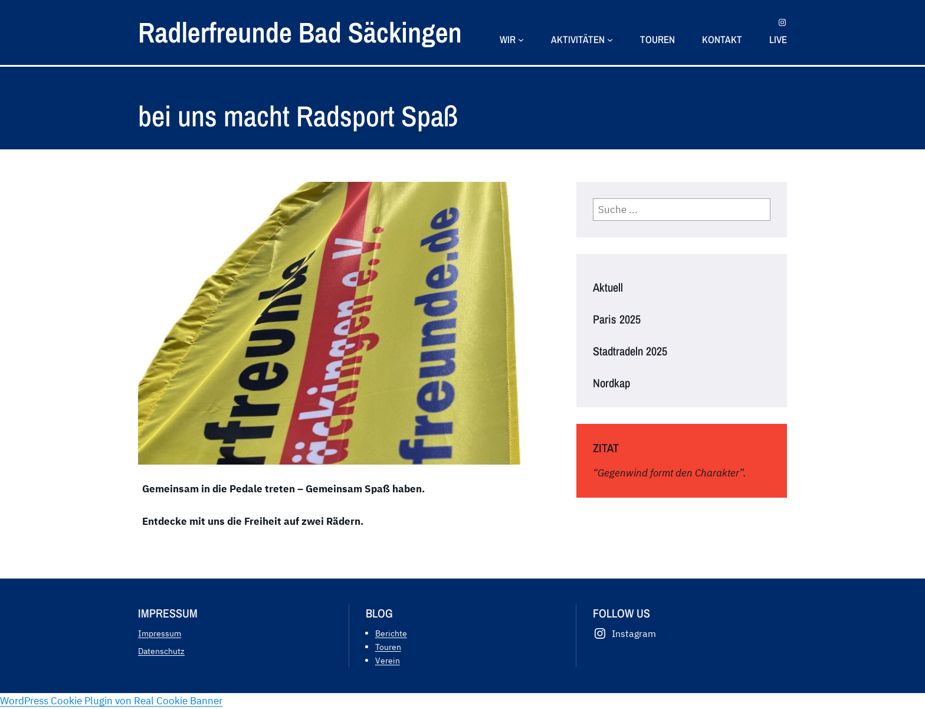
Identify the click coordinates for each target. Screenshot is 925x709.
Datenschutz (161, 650)
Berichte (391, 633)
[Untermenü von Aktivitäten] (610, 39)
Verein (387, 660)
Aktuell (608, 287)
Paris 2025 (617, 319)
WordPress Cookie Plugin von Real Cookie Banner (111, 700)
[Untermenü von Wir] (521, 39)
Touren (388, 646)
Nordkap (611, 383)
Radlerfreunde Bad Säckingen (300, 32)
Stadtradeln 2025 (630, 351)
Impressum (159, 633)
